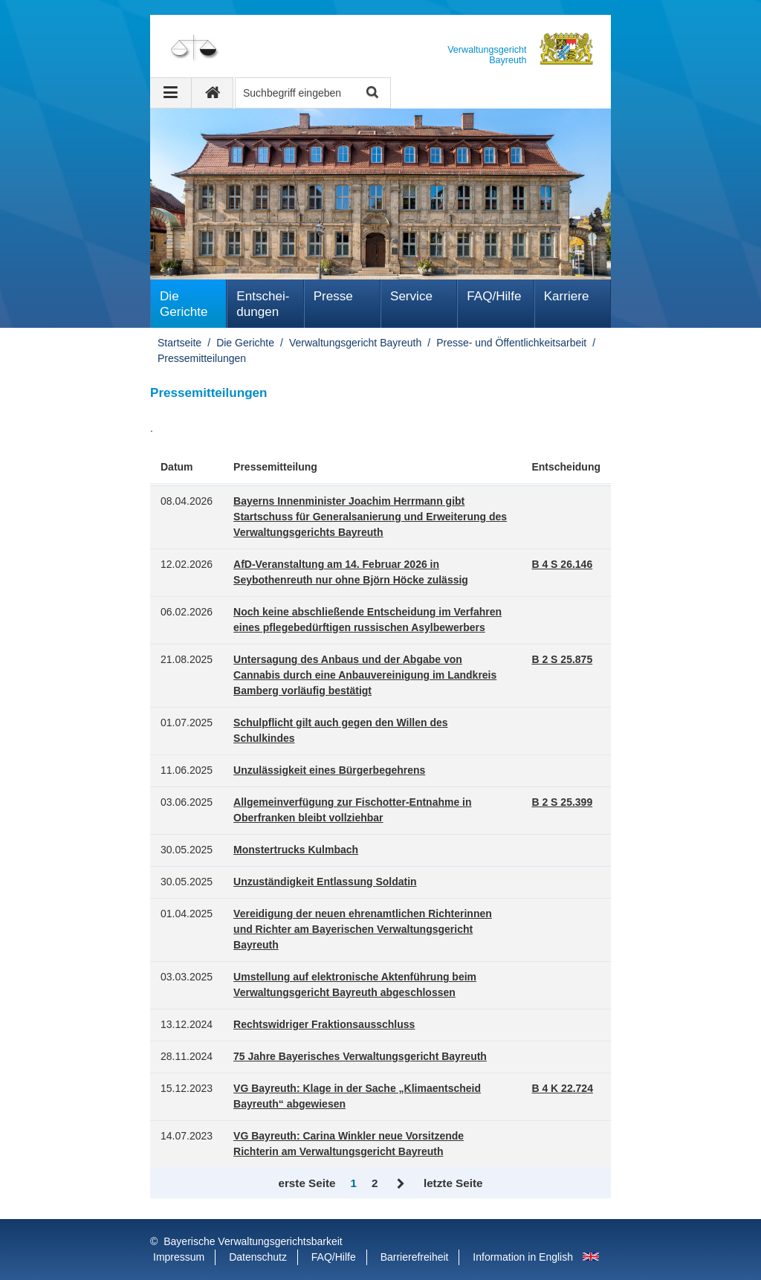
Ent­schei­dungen (262, 304)
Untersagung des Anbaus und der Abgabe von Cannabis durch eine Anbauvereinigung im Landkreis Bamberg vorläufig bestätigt (364, 674)
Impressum (178, 1257)
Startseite (179, 343)
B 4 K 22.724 (562, 1088)
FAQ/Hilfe (494, 296)
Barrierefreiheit (414, 1257)
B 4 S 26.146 (561, 564)
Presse (333, 296)
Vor (401, 1184)
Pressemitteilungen (202, 358)
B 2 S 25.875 (561, 659)
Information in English (523, 1257)
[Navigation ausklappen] (171, 93)
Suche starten (371, 93)
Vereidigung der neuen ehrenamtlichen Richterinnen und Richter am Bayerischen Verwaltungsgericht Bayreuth (362, 929)
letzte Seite (453, 1183)
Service (411, 296)
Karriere (566, 296)
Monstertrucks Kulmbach (295, 850)
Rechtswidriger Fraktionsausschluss (324, 1024)
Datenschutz (258, 1257)
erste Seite (306, 1183)
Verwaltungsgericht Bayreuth (355, 343)
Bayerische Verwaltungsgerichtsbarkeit (252, 1241)
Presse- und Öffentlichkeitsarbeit (511, 343)
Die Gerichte (184, 304)
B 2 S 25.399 (561, 802)
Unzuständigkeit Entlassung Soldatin (325, 882)
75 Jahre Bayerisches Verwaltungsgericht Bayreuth (360, 1056)
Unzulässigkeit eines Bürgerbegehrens (329, 770)
